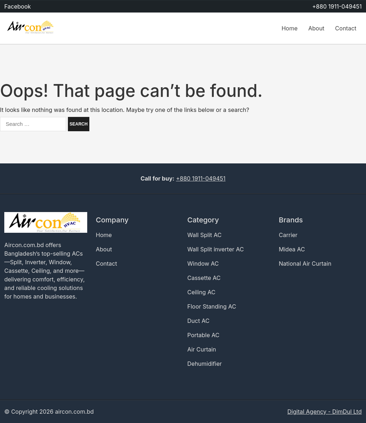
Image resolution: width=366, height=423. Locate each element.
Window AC (203, 263)
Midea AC (292, 249)
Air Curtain (201, 349)
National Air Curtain (305, 263)
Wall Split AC (204, 234)
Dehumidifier (204, 363)
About (316, 28)
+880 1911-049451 (337, 6)
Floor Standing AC (211, 306)
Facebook (17, 6)
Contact (345, 28)
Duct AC (198, 320)
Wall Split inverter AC (215, 249)
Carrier (288, 234)
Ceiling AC (201, 292)
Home (290, 28)
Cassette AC (204, 277)
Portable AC (203, 335)
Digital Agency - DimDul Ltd (324, 411)
